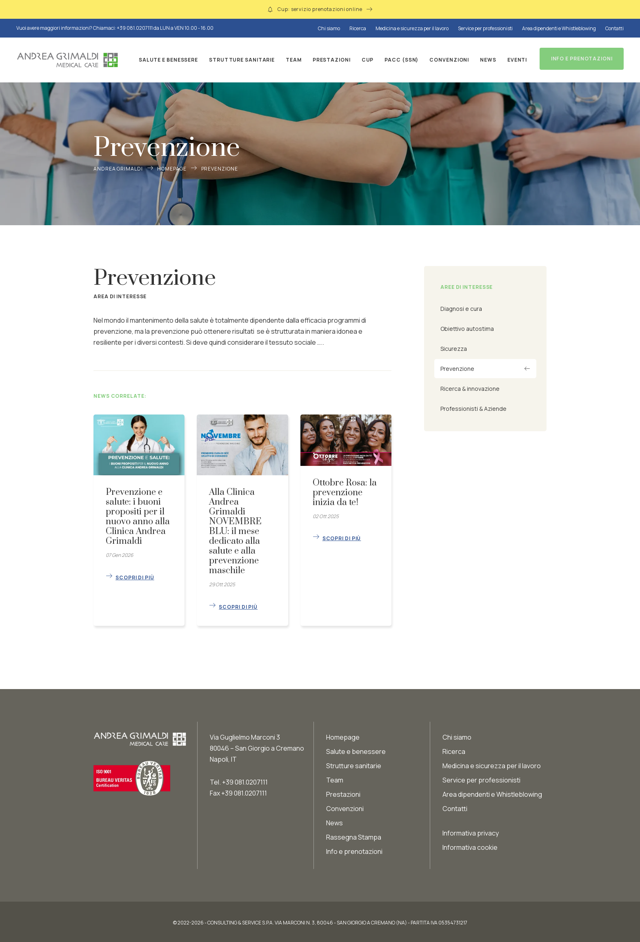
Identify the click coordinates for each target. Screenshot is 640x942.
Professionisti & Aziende (473, 408)
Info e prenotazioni (354, 849)
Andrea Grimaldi (118, 168)
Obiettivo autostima (467, 328)
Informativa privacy (470, 831)
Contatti (614, 28)
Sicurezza (453, 348)
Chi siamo (329, 28)
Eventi (515, 59)
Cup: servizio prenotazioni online (320, 9)
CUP (366, 59)
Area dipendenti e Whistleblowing (559, 28)
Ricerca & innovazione (470, 388)
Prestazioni (330, 59)
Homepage (171, 168)
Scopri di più (135, 575)
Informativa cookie (470, 845)
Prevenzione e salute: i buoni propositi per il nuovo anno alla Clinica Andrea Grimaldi (138, 517)
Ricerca (357, 28)
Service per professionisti (485, 28)
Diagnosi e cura (461, 309)
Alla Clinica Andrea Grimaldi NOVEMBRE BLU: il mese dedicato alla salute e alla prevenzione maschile (235, 531)
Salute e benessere (166, 59)
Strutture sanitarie (240, 59)
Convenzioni (447, 59)
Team (292, 59)
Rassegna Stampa (353, 835)
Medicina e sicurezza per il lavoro (412, 28)
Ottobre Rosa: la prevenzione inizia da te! (345, 492)
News (486, 59)
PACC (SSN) (400, 59)
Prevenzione (457, 368)
